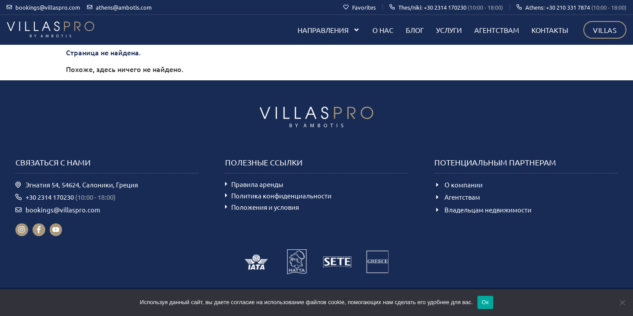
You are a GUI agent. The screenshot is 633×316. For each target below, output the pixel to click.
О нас (382, 29)
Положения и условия (265, 207)
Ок (485, 302)
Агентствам (496, 29)
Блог (415, 29)
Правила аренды (257, 184)
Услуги (449, 29)
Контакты (549, 29)
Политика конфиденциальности (281, 195)
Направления (329, 30)
